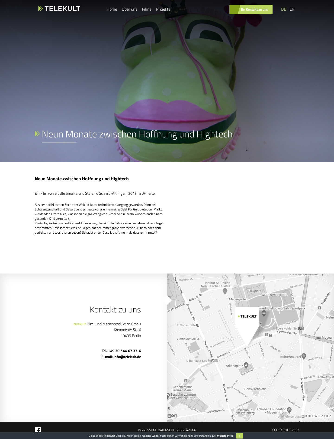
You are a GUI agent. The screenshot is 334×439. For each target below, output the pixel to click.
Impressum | (147, 430)
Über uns (129, 9)
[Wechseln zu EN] (292, 9)
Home (112, 9)
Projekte (163, 9)
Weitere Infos (225, 435)
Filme (146, 9)
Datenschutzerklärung (176, 430)
